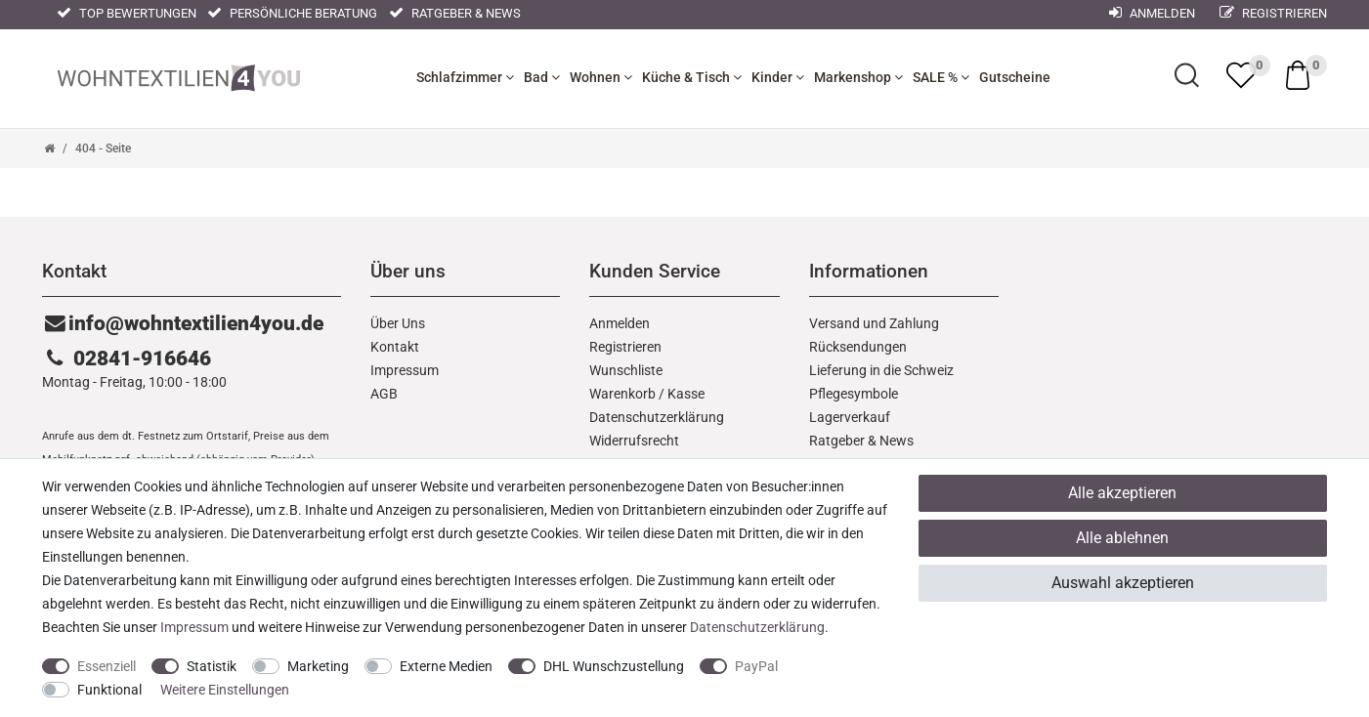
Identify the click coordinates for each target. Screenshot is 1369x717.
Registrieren (1273, 13)
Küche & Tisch (692, 77)
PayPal (756, 666)
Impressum (404, 370)
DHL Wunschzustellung (613, 666)
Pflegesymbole (853, 393)
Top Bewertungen (126, 13)
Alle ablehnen (1122, 537)
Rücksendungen (858, 347)
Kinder (777, 77)
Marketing (318, 666)
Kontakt (394, 347)
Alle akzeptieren (1122, 493)
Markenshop (858, 77)
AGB (384, 393)
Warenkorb (622, 393)
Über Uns (397, 323)
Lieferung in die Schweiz (881, 370)
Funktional (109, 689)
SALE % (941, 77)
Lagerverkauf (849, 417)
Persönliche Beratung (292, 13)
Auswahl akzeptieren (1122, 582)
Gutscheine (1014, 77)
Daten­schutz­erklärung (656, 417)
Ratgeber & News (455, 13)
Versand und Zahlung (874, 323)
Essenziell (106, 666)
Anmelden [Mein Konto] (1152, 13)
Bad (542, 77)
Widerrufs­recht (634, 440)
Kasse (686, 393)
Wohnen (601, 77)
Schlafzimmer (465, 77)
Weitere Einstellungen (224, 689)
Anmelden (619, 323)
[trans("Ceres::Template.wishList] (1241, 75)
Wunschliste (626, 370)
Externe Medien (446, 666)
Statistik (211, 666)
